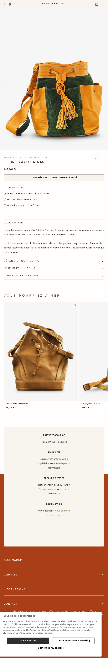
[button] (75, 305)
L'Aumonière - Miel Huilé (17, 404)
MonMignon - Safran (90, 404)
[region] (51, 634)
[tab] (54, 261)
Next (102, 83)
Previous (6, 83)
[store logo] (53, 5)
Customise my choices (51, 648)
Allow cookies (28, 641)
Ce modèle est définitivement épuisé (54, 178)
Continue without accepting (73, 641)
